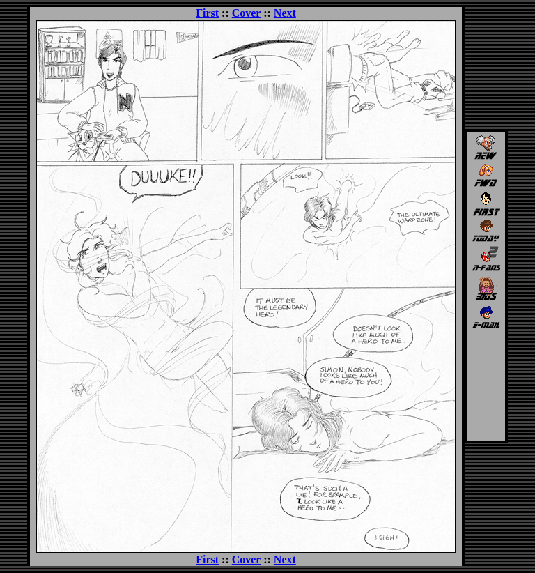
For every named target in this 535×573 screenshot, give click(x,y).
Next (285, 13)
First (207, 13)
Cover (246, 13)
